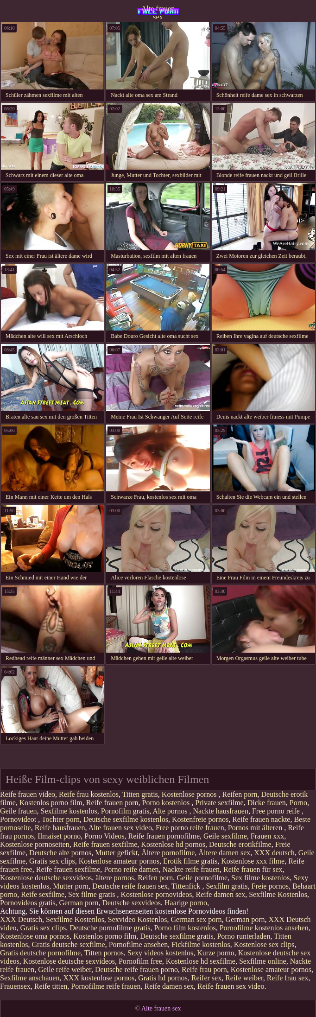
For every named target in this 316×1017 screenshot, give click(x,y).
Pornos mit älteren (256, 828)
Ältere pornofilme (168, 853)
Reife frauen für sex (253, 869)
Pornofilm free (140, 961)
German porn (79, 903)
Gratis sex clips (52, 861)
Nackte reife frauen (191, 869)
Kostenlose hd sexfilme (200, 961)
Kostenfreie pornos (200, 819)
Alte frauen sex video (120, 828)
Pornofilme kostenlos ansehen (264, 928)
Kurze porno (215, 953)
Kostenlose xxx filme (252, 861)
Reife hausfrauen (60, 828)
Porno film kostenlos (184, 928)
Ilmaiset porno (59, 836)
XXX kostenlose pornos (98, 978)
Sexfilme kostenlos (69, 811)
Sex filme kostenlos (260, 878)
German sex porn (196, 919)
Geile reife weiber (64, 969)
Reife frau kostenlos (89, 794)
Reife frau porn (204, 969)
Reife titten (51, 986)
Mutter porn (70, 886)
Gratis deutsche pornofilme (40, 953)
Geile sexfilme (225, 836)
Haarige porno (185, 903)
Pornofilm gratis (125, 811)
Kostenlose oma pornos (35, 936)
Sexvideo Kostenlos (137, 919)
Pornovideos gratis (28, 903)
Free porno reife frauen (190, 828)
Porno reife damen (131, 869)
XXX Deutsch (21, 919)
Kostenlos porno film (50, 803)
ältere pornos (114, 878)
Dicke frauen (266, 803)
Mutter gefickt (116, 853)
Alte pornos (170, 811)
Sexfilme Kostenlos (278, 894)
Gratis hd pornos (163, 978)
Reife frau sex (288, 978)
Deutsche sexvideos (131, 903)
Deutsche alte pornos (60, 853)
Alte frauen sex (158, 12)
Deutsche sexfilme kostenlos (125, 819)
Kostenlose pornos (190, 794)
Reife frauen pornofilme (164, 836)
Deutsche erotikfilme (240, 844)
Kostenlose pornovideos (156, 894)
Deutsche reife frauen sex (130, 886)
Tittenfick (186, 886)
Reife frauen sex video (230, 986)
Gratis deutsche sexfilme (68, 944)
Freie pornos (270, 886)
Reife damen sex (221, 894)
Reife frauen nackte (261, 819)
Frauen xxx (267, 836)
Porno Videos (104, 836)
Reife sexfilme (42, 894)
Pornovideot (19, 819)
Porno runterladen (243, 936)
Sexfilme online (262, 961)
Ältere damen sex (224, 853)
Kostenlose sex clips (264, 944)
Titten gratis (140, 794)
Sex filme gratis (92, 894)
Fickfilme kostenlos (200, 944)
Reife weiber (244, 978)
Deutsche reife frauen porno (136, 969)
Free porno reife (277, 811)
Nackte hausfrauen (220, 811)
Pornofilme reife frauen (105, 986)
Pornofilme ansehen (138, 944)
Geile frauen (18, 811)
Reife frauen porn (112, 803)
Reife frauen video (27, 794)
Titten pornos (104, 953)
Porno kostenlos (167, 803)
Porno (298, 803)
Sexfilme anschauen (29, 978)
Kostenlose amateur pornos (119, 861)
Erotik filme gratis (190, 861)
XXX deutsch (274, 853)
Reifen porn (240, 794)
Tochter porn (61, 819)
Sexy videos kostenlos (160, 953)
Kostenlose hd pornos (173, 844)
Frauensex (15, 986)
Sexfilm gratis (226, 886)
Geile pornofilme (202, 878)
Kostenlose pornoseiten (35, 844)
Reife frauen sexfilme (105, 844)
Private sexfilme (219, 803)
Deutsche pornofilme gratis (110, 928)
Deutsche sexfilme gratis (176, 936)
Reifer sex (206, 978)
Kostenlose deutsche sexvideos (46, 878)
